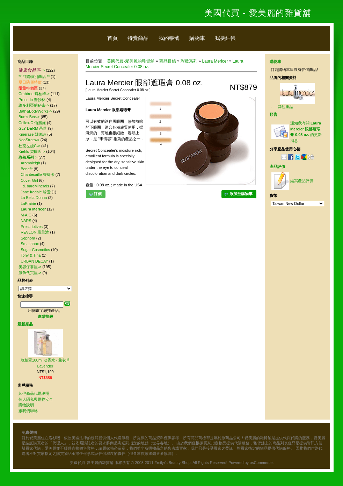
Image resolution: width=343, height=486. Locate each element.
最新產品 (25, 324)
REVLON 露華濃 (35, 232)
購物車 (197, 38)
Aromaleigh (30, 163)
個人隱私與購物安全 (36, 399)
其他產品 (285, 107)
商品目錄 (167, 61)
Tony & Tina (31, 255)
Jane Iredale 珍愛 (36, 192)
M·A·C (26, 215)
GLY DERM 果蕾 (33, 128)
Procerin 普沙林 (32, 100)
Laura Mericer (215, 61)
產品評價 (277, 166)
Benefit (26, 169)
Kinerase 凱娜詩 (32, 134)
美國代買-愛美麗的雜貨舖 (130, 61)
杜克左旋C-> (29, 146)
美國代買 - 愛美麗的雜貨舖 (257, 12)
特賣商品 (137, 38)
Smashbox (30, 244)
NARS (26, 221)
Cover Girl (29, 180)
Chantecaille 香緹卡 (37, 174)
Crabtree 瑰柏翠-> (34, 94)
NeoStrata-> (29, 140)
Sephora (28, 238)
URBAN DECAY (34, 261)
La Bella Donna (34, 197)
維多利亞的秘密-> (34, 105)
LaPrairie (28, 203)
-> (32, 70)
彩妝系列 (189, 61)
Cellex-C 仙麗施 (32, 123)
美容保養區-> (30, 267)
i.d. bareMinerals (35, 186)
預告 (273, 114)
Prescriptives (32, 226)
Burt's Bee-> (29, 117)
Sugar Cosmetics (35, 250)
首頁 (112, 38)
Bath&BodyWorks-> (35, 111)
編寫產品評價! (302, 181)
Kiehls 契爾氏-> (32, 151)
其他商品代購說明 (34, 393)
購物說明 (26, 405)
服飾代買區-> (30, 273)
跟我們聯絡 (28, 411)
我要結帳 (225, 38)
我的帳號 (169, 38)
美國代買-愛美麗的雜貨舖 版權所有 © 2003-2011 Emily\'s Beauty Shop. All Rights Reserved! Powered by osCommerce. (171, 462)
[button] (239, 194)
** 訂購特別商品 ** (34, 76)
